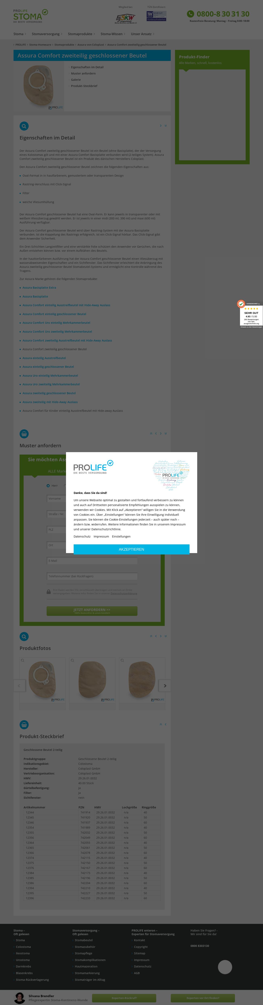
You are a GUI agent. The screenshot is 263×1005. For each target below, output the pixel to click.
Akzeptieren (131, 549)
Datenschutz (82, 536)
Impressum (101, 536)
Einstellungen (121, 536)
